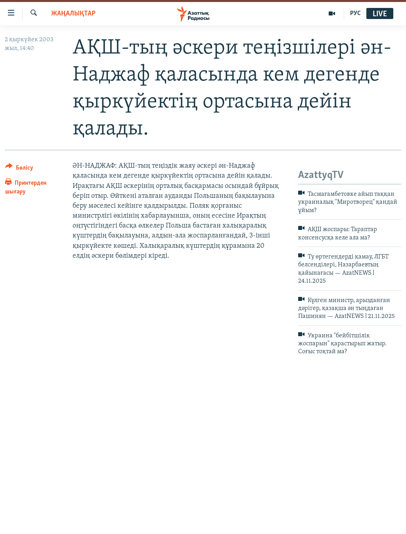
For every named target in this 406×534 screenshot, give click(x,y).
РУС (355, 13)
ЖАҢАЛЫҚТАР (73, 13)
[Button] (19, 169)
